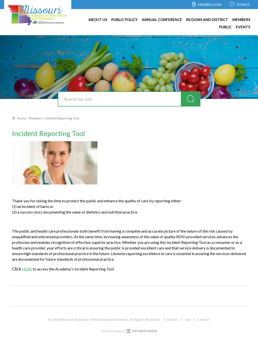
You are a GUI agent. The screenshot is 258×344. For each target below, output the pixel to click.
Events (243, 27)
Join (188, 319)
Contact (203, 319)
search (190, 99)
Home (21, 118)
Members (241, 19)
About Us (97, 19)
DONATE (243, 5)
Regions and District (207, 19)
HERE (27, 269)
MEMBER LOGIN (209, 5)
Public (225, 27)
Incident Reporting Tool (62, 118)
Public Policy (124, 19)
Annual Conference (162, 19)
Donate (172, 319)
